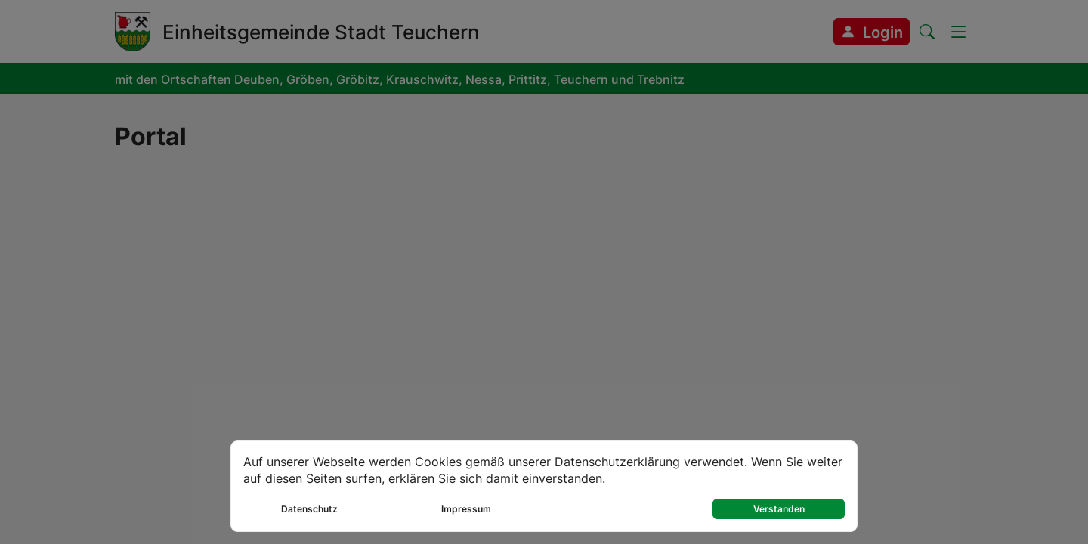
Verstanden (779, 508)
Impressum (466, 508)
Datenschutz (309, 508)
